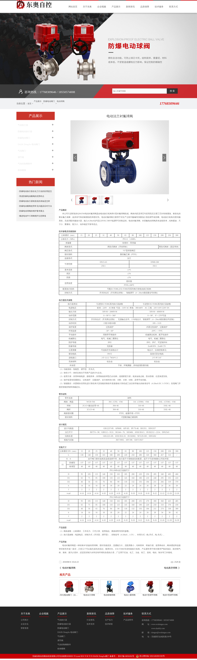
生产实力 (109, 620)
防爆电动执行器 (25, 131)
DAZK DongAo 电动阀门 (29, 144)
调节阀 (21, 157)
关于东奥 (87, 6)
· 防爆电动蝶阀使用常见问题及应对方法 (35, 206)
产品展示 (116, 6)
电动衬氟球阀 (68, 568)
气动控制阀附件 (25, 164)
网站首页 (73, 6)
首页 (30, 103)
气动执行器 (23, 125)
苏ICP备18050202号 (126, 656)
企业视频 (101, 6)
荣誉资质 (24, 628)
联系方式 (173, 6)
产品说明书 (128, 620)
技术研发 (109, 624)
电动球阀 (66, 103)
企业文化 (24, 624)
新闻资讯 (130, 6)
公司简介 (24, 620)
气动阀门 (22, 151)
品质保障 (144, 6)
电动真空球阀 (170, 568)
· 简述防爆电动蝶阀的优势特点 (31, 196)
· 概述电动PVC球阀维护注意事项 (32, 216)
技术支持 (90, 624)
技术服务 (159, 6)
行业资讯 (90, 620)
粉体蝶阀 (22, 170)
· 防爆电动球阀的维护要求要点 (31, 211)
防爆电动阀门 (53, 103)
